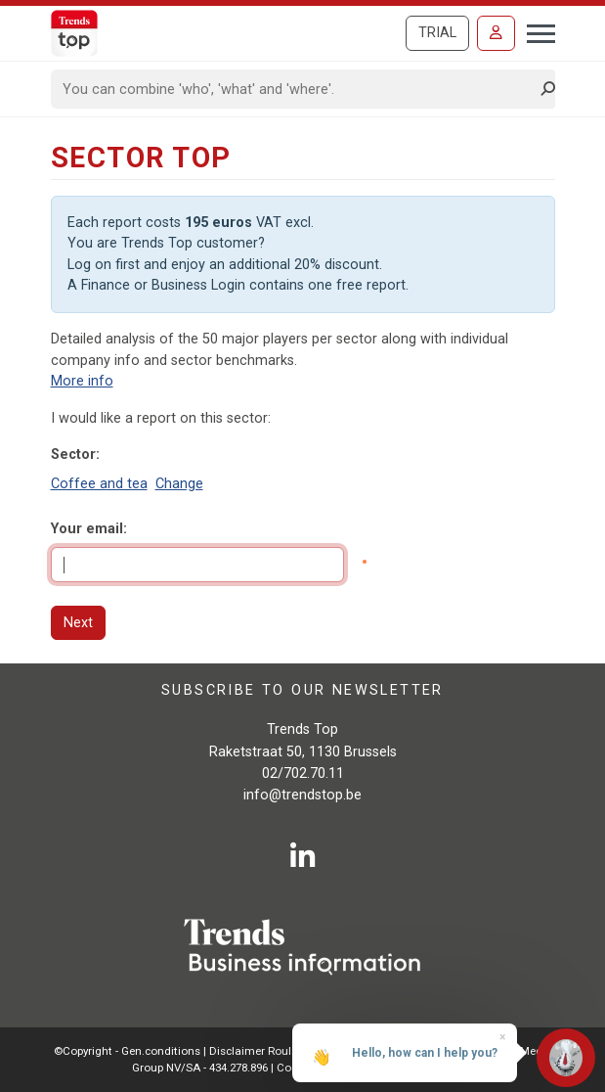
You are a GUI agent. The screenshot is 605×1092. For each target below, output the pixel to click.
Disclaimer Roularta (261, 1051)
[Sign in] (496, 33)
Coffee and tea (99, 484)
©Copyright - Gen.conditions (127, 1051)
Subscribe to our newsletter (302, 689)
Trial (437, 32)
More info (82, 381)
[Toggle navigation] (535, 31)
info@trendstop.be (302, 795)
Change (179, 484)
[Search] (296, 89)
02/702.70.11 (303, 773)
